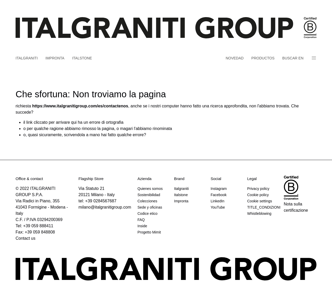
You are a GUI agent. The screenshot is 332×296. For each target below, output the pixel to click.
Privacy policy (258, 189)
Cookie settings (259, 201)
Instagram (219, 189)
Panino (313, 58)
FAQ (141, 220)
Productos (262, 58)
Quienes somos (150, 189)
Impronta (54, 58)
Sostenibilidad (148, 195)
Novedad (235, 58)
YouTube (218, 207)
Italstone (82, 58)
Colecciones (147, 201)
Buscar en (292, 58)
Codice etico (147, 213)
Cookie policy (258, 195)
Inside (142, 226)
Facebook (218, 195)
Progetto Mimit (149, 232)
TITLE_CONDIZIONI (263, 207)
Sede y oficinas (149, 207)
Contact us (25, 238)
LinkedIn (217, 201)
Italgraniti (27, 58)
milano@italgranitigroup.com (105, 207)
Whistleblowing (259, 213)
